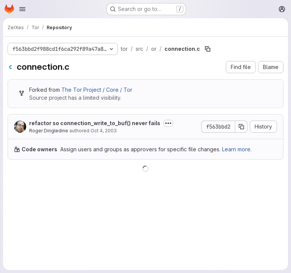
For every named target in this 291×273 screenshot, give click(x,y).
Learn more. (237, 149)
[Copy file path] (208, 49)
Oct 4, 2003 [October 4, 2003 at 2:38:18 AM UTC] (104, 130)
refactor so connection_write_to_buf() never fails (94, 123)
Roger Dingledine (48, 130)
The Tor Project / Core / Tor (96, 89)
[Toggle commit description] (168, 123)
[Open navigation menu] (22, 9)
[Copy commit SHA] (241, 127)
